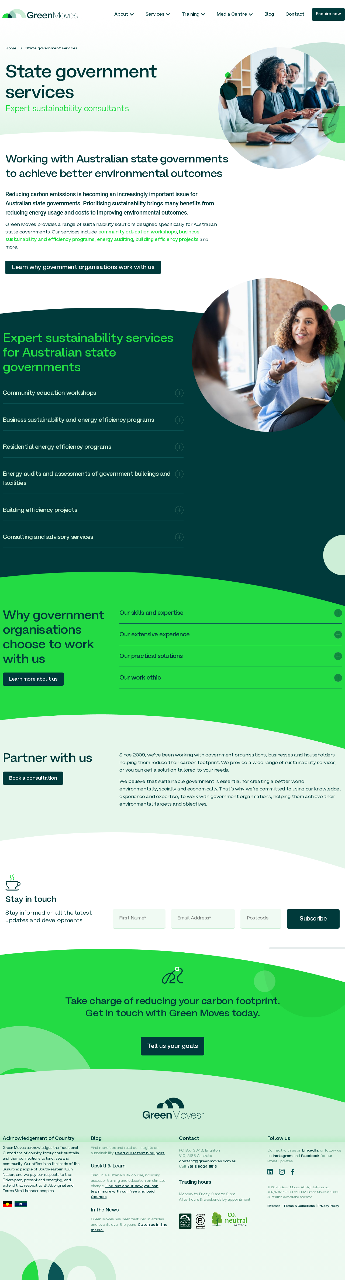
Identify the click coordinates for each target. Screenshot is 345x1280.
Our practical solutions (150, 656)
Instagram (282, 1156)
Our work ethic (140, 678)
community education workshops (137, 232)
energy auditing (115, 239)
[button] (93, 396)
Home (10, 48)
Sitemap (274, 1206)
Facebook (310, 1156)
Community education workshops (49, 393)
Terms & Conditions (299, 1206)
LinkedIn (310, 1150)
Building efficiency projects (40, 510)
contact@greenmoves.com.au (207, 1161)
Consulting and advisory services (48, 537)
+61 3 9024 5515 (202, 1167)
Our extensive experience (154, 634)
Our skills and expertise (151, 613)
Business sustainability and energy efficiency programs (78, 420)
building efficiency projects (167, 239)
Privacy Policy (328, 1206)
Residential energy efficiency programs (57, 447)
